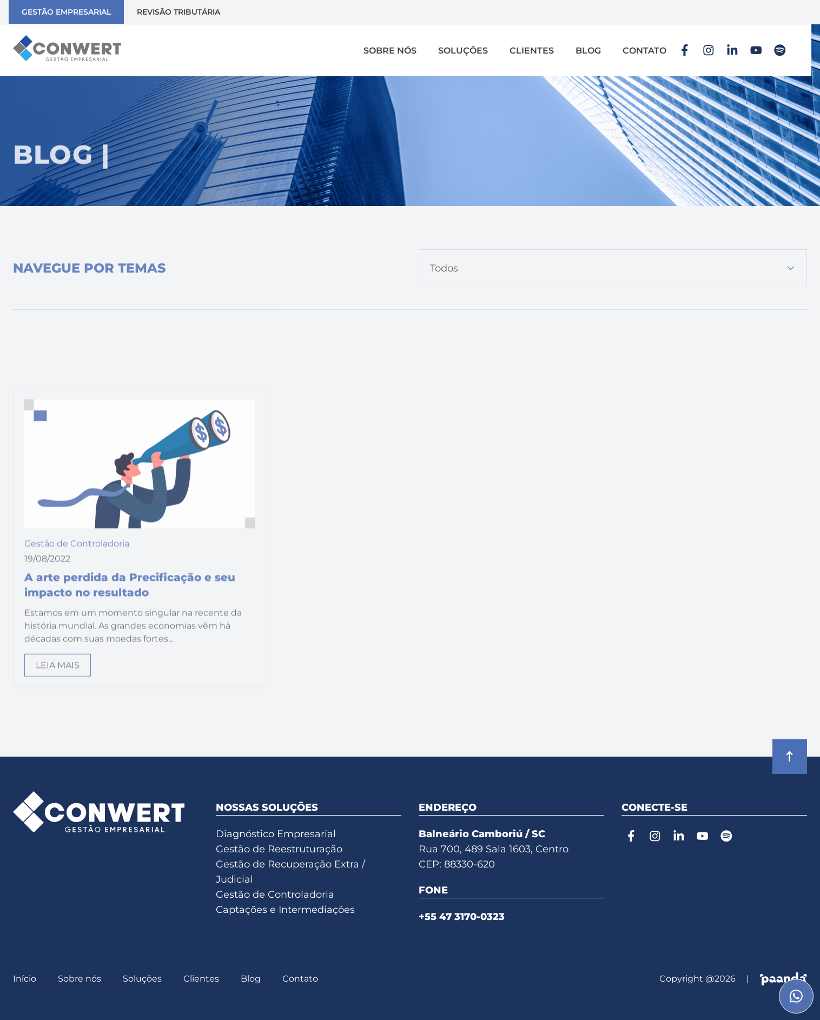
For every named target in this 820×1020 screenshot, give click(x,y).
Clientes (532, 50)
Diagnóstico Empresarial (276, 834)
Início (24, 978)
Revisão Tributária (178, 12)
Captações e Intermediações (285, 910)
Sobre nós (389, 50)
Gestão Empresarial (66, 12)
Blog (588, 50)
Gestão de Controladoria (275, 894)
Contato (644, 50)
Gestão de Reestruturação (279, 849)
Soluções (463, 50)
